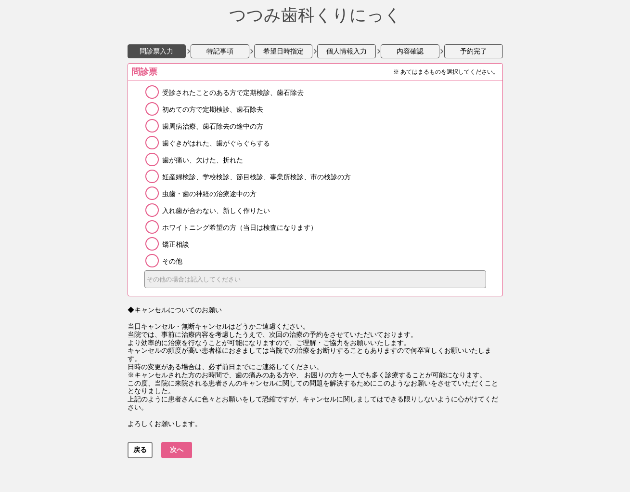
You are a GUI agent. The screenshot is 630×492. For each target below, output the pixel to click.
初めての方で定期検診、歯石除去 (212, 109)
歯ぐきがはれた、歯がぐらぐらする (216, 143)
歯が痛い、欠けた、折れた (202, 160)
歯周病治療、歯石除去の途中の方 (212, 126)
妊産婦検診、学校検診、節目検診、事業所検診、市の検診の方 (256, 177)
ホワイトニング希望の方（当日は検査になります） (239, 227)
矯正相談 (175, 244)
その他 (172, 261)
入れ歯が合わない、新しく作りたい (216, 210)
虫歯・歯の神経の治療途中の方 (209, 194)
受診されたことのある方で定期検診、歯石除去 (233, 92)
